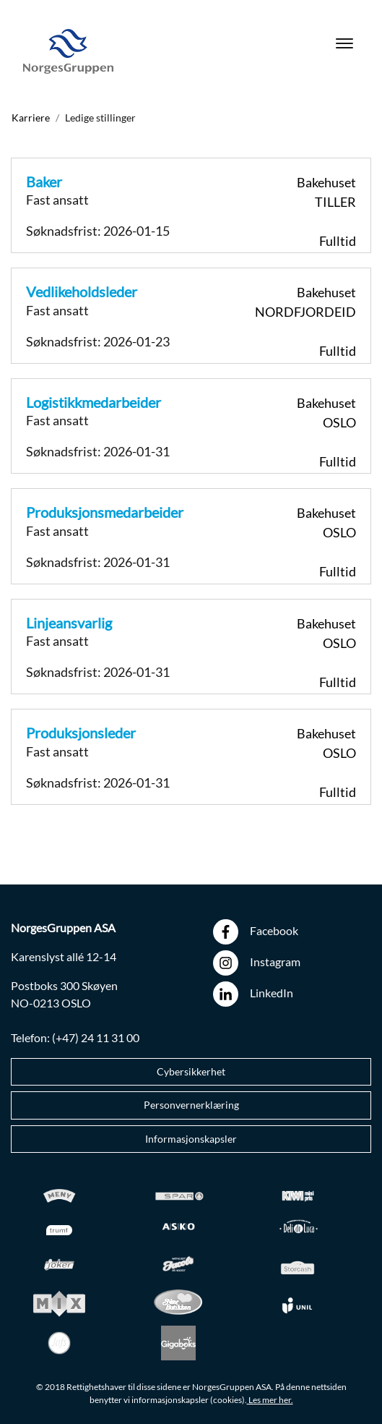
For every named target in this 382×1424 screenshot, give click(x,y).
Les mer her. (270, 1399)
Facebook (255, 932)
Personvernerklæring (191, 1105)
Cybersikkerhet (191, 1072)
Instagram (256, 963)
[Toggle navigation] (344, 51)
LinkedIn (253, 994)
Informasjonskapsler (191, 1139)
